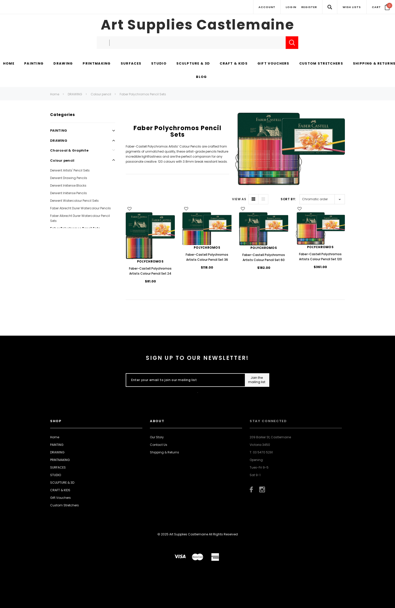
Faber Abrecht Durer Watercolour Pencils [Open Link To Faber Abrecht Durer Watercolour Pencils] (80, 208)
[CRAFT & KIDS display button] (234, 64)
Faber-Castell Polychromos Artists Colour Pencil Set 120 (320, 256)
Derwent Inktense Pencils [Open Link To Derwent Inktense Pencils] (68, 193)
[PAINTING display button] (34, 64)
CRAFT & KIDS (60, 490)
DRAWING (75, 94)
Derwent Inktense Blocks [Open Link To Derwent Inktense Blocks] (68, 185)
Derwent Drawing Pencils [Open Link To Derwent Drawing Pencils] (68, 178)
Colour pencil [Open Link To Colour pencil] (62, 160)
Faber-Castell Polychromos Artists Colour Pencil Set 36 (207, 257)
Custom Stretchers (64, 505)
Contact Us (158, 445)
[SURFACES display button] (131, 64)
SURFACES (58, 467)
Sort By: (288, 199)
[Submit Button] (257, 380)
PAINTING (56, 445)
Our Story (157, 437)
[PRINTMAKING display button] (97, 64)
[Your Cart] (381, 7)
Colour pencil (101, 94)
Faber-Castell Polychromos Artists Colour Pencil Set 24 (150, 271)
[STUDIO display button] (159, 64)
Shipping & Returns (164, 452)
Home (54, 94)
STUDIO (55, 475)
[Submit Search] (292, 42)
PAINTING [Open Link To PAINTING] (58, 130)
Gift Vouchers (60, 498)
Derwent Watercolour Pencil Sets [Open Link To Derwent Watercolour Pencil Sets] (74, 200)
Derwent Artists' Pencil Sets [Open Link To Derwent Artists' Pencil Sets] (70, 170)
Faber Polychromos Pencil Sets (143, 94)
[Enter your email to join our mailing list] (184, 380)
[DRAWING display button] (63, 64)
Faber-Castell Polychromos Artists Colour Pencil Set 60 (263, 257)
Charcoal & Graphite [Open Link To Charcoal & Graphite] (69, 150)
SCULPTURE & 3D (62, 482)
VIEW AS (239, 199)
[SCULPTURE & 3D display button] (193, 64)
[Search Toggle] (329, 7)
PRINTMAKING (60, 460)
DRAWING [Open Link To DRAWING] (58, 140)
